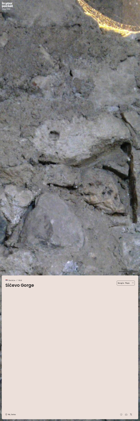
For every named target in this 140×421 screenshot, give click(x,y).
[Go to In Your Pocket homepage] (7, 6)
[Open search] (130, 3)
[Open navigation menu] (137, 3)
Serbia (12, 280)
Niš (20, 280)
